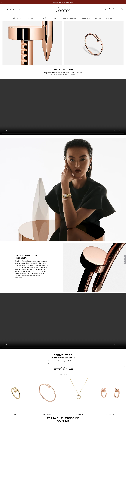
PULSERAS (47, 414)
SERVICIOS (16, 9)
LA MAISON (109, 18)
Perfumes (97, 18)
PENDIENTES (110, 414)
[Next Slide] (124, 2)
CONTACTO (7, 9)
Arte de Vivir (85, 18)
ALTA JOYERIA (32, 18)
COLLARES (79, 414)
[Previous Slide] (2, 2)
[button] (106, 9)
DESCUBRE (63, 375)
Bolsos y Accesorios (68, 18)
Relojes (54, 18)
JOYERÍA (44, 18)
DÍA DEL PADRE (18, 18)
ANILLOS (16, 414)
